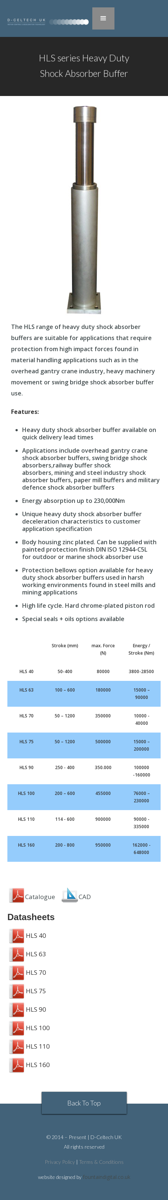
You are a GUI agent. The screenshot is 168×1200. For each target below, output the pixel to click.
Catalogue (31, 896)
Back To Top (84, 1103)
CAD (85, 896)
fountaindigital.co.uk (106, 1176)
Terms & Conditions (101, 1162)
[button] (103, 18)
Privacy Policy (60, 1162)
